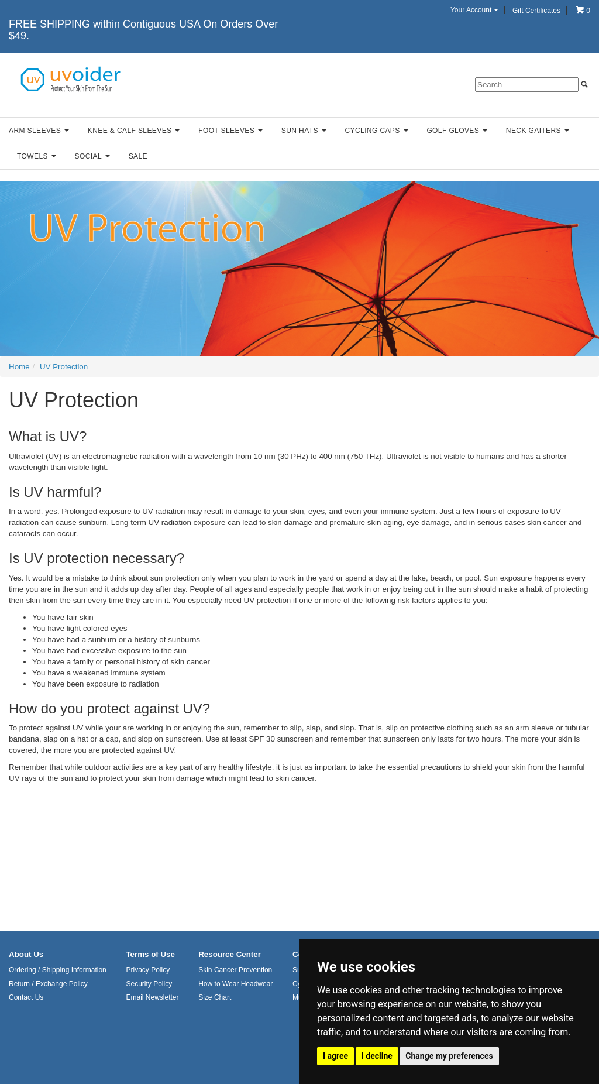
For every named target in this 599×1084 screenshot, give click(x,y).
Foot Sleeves (230, 130)
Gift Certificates (536, 10)
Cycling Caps (376, 130)
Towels (36, 156)
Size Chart (214, 997)
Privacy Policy (148, 970)
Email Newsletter (152, 997)
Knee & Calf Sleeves (134, 130)
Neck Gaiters (537, 130)
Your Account (474, 10)
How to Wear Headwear (235, 984)
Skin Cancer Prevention (235, 970)
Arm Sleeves (39, 130)
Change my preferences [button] (449, 1056)
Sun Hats (303, 130)
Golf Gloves (456, 130)
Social (92, 156)
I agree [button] (335, 1056)
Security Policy (149, 984)
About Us (26, 954)
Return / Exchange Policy (48, 984)
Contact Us (26, 997)
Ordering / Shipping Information (57, 970)
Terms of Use (150, 954)
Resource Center (229, 954)
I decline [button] (377, 1056)
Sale (138, 156)
